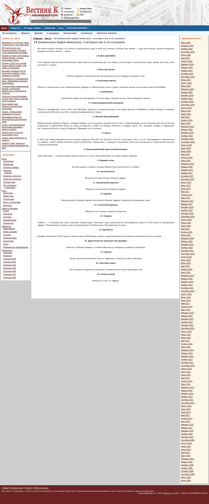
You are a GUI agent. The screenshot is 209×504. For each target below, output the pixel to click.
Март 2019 (186, 123)
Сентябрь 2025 (188, 52)
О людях (7, 235)
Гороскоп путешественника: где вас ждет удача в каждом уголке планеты (15, 98)
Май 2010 (185, 453)
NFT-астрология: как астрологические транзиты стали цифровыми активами (14, 50)
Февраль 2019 (187, 126)
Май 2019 (185, 117)
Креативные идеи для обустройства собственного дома (14, 119)
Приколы (25, 33)
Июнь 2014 (186, 300)
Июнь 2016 (186, 226)
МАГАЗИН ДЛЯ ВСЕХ (77, 28)
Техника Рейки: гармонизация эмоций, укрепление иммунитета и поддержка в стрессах (15, 89)
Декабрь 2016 (187, 207)
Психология (8, 241)
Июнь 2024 (186, 55)
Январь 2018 (187, 167)
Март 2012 (186, 384)
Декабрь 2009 (187, 465)
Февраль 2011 (187, 425)
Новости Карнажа (10, 208)
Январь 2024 (187, 67)
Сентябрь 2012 (188, 366)
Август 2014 (186, 294)
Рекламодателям (70, 18)
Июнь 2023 (186, 80)
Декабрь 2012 (187, 356)
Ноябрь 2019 (187, 98)
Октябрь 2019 (187, 102)
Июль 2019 (186, 111)
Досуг (4, 28)
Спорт (6, 244)
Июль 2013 (186, 334)
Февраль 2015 (187, 275)
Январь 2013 (187, 353)
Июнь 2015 (186, 263)
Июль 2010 (186, 446)
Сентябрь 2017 (188, 179)
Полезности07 (9, 274)
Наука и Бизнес (10, 232)
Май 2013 (185, 341)
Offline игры (8, 196)
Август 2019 (186, 108)
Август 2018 (186, 145)
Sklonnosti (7, 214)
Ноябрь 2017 (187, 173)
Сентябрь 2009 (188, 474)
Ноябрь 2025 (187, 49)
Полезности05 (9, 268)
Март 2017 (186, 198)
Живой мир (49, 28)
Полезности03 (9, 262)
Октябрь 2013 (187, 325)
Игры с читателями (11, 202)
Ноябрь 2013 (187, 322)
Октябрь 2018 (187, 139)
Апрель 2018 (187, 157)
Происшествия (9, 238)
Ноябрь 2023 (187, 70)
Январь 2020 (187, 92)
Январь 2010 (187, 462)
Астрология (86, 33)
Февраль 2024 (187, 64)
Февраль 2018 (187, 164)
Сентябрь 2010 (188, 440)
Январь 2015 (187, 279)
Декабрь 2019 (187, 95)
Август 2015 (186, 257)
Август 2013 (186, 331)
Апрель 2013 (187, 344)
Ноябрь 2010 (187, 434)
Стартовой (68, 12)
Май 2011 (185, 415)
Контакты (68, 15)
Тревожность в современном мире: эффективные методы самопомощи (15, 81)
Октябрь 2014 (187, 288)
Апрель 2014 (187, 307)
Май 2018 (185, 154)
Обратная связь (41, 488)
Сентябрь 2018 (188, 142)
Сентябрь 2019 (188, 105)
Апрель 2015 (187, 269)
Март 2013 (186, 347)
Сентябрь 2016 (188, 216)
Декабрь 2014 (187, 282)
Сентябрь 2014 (188, 291)
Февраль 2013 (187, 350)
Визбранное (86, 12)
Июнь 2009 (186, 480)
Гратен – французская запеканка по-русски (12, 113)
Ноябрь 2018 (187, 136)
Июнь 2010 (186, 449)
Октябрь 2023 (187, 74)
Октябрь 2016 (187, 213)
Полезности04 (9, 265)
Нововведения (9, 220)
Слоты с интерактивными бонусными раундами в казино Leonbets (13, 127)
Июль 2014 (186, 297)
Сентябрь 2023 (188, 77)
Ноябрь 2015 (187, 248)
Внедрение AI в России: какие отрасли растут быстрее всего (15, 44)
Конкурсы (7, 205)
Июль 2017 (186, 185)
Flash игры (8, 193)
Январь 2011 (187, 428)
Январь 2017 (187, 204)
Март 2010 (186, 456)
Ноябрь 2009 (187, 468)
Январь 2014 (187, 316)
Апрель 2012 (187, 381)
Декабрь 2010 (187, 431)
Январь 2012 (187, 390)
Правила (29, 488)
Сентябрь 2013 (188, 328)
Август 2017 (186, 182)
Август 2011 (186, 406)
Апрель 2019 (187, 120)
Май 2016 (185, 229)
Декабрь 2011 (187, 394)
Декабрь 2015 (187, 244)
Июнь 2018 (186, 151)
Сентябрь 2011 (188, 403)
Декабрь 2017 (187, 170)
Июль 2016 (186, 223)
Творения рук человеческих (15, 247)
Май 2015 (185, 266)
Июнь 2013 (186, 338)
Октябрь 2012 (187, 362)
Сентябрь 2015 (188, 254)
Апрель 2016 (187, 232)
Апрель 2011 (187, 418)
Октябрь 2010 (187, 437)
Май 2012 (185, 378)
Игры (61, 28)
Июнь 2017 (186, 189)
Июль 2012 (186, 372)
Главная (67, 8)
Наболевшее (9, 229)
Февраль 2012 (187, 387)
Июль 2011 (186, 409)
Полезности (7, 250)
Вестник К (167, 493)
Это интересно (9, 33)
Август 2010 (186, 443)
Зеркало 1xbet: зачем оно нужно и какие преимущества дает (15, 145)
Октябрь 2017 (187, 176)
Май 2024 (185, 58)
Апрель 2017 (187, 195)
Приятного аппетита (106, 33)
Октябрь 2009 (187, 471)
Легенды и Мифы (32, 28)
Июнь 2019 (186, 114)
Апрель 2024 (187, 61)
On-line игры (8, 199)
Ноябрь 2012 (187, 359)
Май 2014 (185, 303)
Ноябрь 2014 (187, 285)
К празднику (53, 33)
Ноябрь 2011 (187, 397)
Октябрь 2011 (187, 400)
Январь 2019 (187, 129)
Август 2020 (186, 83)
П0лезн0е (7, 253)
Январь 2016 (187, 241)
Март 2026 (186, 43)
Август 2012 (186, 369)
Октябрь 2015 (187, 251)
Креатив (38, 33)
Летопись (7, 217)
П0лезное (7, 256)
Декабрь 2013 (187, 319)
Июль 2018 (186, 148)
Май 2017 (185, 192)
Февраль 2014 (187, 313)
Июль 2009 (186, 477)
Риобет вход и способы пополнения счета (12, 133)
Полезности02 (9, 259)
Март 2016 (186, 235)
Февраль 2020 (187, 89)
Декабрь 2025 (187, 46)
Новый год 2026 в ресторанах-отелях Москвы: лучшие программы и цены (15, 58)
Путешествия (70, 33)
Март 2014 (186, 310)
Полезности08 (9, 277)
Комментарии (86, 8)
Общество (16, 28)
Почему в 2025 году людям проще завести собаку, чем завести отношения (14, 65)
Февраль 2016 (187, 238)
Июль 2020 (186, 86)
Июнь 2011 (186, 412)
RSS (82, 15)
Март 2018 (186, 161)
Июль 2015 (186, 260)
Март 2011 (186, 421)
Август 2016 (186, 220)
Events (6, 211)
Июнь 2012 (186, 375)
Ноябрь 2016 (187, 210)
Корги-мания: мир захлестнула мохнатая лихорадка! (12, 106)
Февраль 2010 (187, 459)
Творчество (8, 223)
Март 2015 (186, 272)
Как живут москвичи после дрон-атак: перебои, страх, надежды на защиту (14, 73)
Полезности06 (9, 271)
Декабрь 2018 (187, 133)
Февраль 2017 (187, 201)
